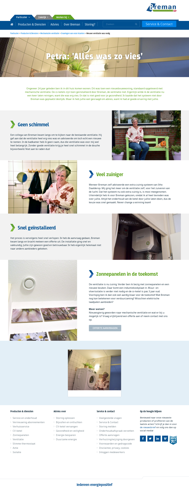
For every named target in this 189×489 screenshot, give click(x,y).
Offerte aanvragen (105, 326)
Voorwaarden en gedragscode (115, 442)
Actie (15, 446)
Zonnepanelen (21, 433)
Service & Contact (162, 23)
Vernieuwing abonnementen (29, 421)
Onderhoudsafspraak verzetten (116, 429)
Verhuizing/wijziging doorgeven (117, 438)
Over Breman (65, 24)
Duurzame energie (66, 438)
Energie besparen (66, 433)
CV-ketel (17, 429)
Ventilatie (18, 438)
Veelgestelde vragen (110, 416)
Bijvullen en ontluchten (69, 421)
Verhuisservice (21, 425)
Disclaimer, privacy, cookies (114, 446)
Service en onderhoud (25, 416)
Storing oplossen (65, 416)
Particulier (23, 17)
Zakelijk (43, 17)
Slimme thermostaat (24, 442)
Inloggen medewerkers (112, 450)
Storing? (81, 24)
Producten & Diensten (29, 24)
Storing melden (107, 425)
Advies (49, 24)
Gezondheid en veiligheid (70, 429)
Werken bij (62, 17)
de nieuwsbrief (148, 425)
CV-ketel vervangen (67, 425)
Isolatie (17, 450)
